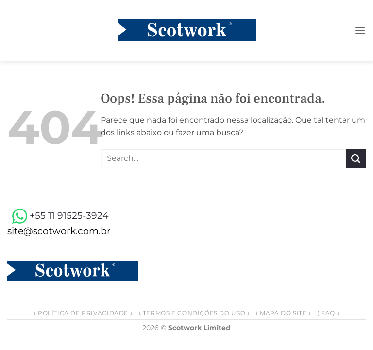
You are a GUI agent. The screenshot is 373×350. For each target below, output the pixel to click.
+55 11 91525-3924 (58, 215)
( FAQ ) (328, 312)
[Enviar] (356, 158)
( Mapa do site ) (283, 312)
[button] (360, 30)
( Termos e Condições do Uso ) (194, 312)
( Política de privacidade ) (83, 312)
